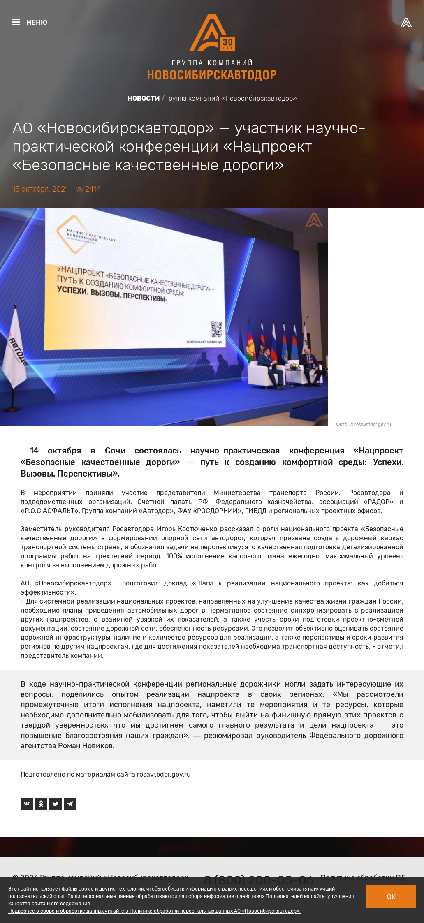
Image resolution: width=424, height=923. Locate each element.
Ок (391, 897)
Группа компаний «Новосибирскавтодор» (231, 98)
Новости (143, 98)
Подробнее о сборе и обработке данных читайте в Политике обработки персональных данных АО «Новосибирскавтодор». (154, 911)
